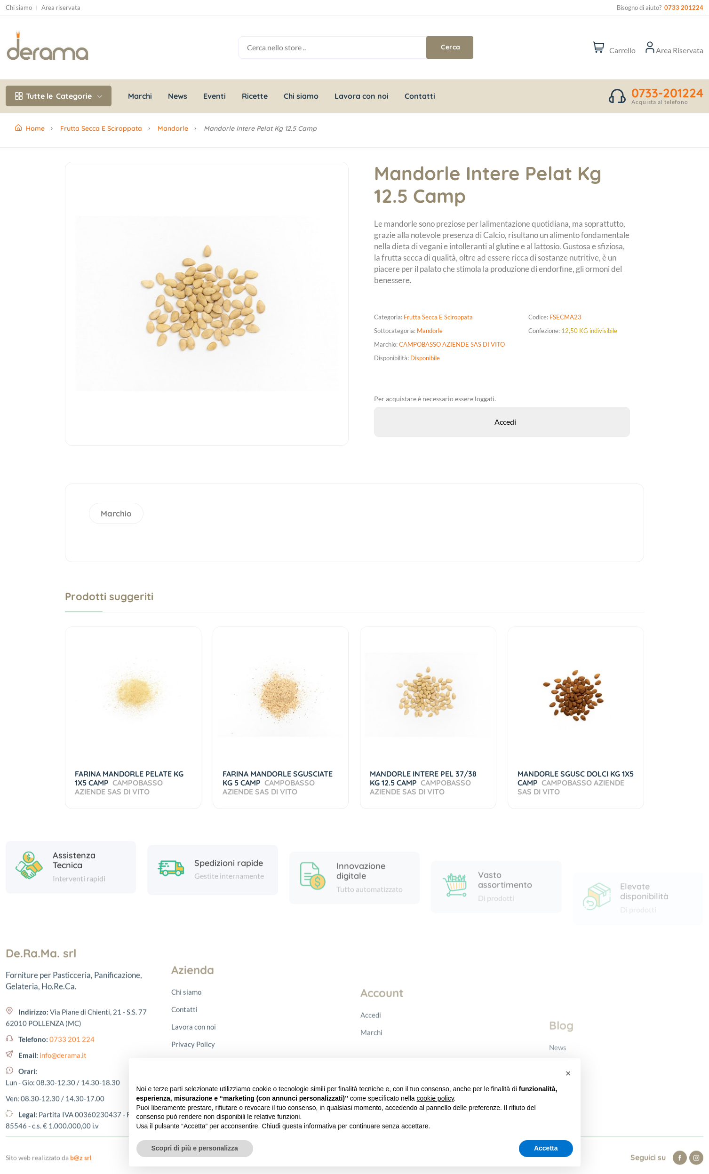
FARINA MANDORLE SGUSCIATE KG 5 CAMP (278, 782)
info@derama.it (63, 1136)
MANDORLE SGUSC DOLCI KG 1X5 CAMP (576, 782)
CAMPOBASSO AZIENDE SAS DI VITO (452, 344)
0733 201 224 (72, 1120)
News (177, 96)
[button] (568, 1073)
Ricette (255, 96)
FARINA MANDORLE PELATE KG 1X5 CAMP (129, 782)
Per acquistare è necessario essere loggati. (435, 399)
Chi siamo (19, 8)
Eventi (214, 96)
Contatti (420, 96)
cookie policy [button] (435, 1098)
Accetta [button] (546, 1148)
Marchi (140, 96)
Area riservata (60, 8)
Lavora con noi (362, 96)
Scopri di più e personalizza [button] (194, 1148)
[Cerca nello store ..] (344, 47)
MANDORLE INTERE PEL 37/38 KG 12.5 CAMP (423, 782)
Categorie (58, 96)
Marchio (116, 513)
